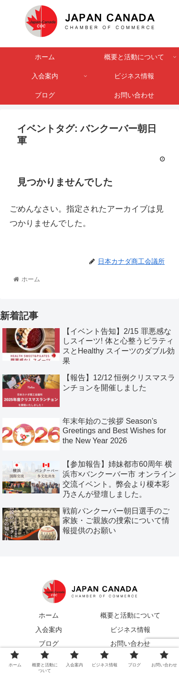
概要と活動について (130, 615)
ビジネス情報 (130, 629)
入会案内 (48, 629)
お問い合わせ (130, 643)
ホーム (49, 615)
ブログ (49, 643)
